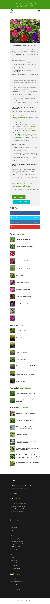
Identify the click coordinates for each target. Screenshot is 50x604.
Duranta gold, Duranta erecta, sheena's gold (26, 337)
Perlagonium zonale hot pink (23, 289)
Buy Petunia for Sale (16, 535)
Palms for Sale (14, 557)
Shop (12, 514)
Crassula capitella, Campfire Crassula (25, 420)
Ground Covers (14, 554)
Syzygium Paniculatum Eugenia (18, 544)
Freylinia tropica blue (21, 359)
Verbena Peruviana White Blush (23, 310)
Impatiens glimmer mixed (22, 253)
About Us (13, 525)
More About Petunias (21, 201)
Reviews (13, 530)
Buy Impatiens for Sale (16, 538)
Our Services (14, 527)
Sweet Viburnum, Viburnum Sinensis (24, 330)
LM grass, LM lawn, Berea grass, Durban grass (26, 393)
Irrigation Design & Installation (18, 509)
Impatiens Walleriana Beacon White (24, 246)
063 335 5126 (31, 5)
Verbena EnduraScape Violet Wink (24, 318)
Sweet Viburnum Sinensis (17, 541)
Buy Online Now (18, 197)
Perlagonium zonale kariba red (23, 296)
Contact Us (13, 533)
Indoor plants (14, 563)
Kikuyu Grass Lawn (15, 568)
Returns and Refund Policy (17, 581)
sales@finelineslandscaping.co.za (26, 6)
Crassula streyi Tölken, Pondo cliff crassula (26, 413)
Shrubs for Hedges (15, 546)
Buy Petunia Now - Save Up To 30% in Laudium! (23, 46)
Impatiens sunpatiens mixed (22, 260)
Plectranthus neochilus (21, 434)
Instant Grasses (14, 549)
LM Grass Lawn (14, 565)
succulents (13, 552)
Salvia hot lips (19, 275)
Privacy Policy (14, 584)
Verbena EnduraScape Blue (22, 303)
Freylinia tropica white (21, 352)
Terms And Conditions (16, 587)
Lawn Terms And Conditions (17, 589)
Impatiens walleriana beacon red (24, 239)
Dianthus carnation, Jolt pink (22, 282)
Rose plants (14, 560)
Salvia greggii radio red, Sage (23, 268)
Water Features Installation (17, 511)
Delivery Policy (14, 579)
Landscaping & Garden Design (18, 506)
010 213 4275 (20, 5)
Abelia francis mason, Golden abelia (24, 345)
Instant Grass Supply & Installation (19, 503)
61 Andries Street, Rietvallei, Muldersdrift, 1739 (26, 3)
